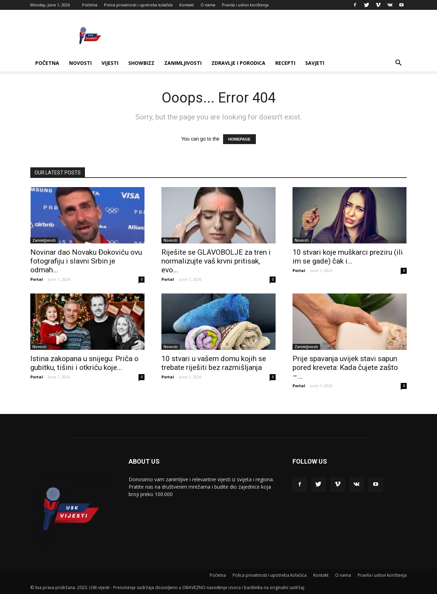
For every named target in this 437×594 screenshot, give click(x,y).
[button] (398, 63)
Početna (89, 4)
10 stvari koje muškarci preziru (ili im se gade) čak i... (348, 256)
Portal (36, 279)
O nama (208, 4)
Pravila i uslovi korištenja (245, 4)
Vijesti (109, 63)
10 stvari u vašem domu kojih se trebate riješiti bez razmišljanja (213, 363)
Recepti (285, 63)
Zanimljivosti (183, 63)
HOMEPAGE (239, 139)
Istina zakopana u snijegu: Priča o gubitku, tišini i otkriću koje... (84, 363)
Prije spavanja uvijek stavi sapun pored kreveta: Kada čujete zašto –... (345, 367)
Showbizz (141, 63)
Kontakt (186, 4)
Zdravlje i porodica (238, 63)
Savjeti (314, 63)
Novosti (80, 63)
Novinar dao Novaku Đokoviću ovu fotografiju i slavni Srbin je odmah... (86, 261)
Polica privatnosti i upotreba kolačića (138, 4)
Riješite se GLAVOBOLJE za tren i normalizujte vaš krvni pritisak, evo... (216, 261)
